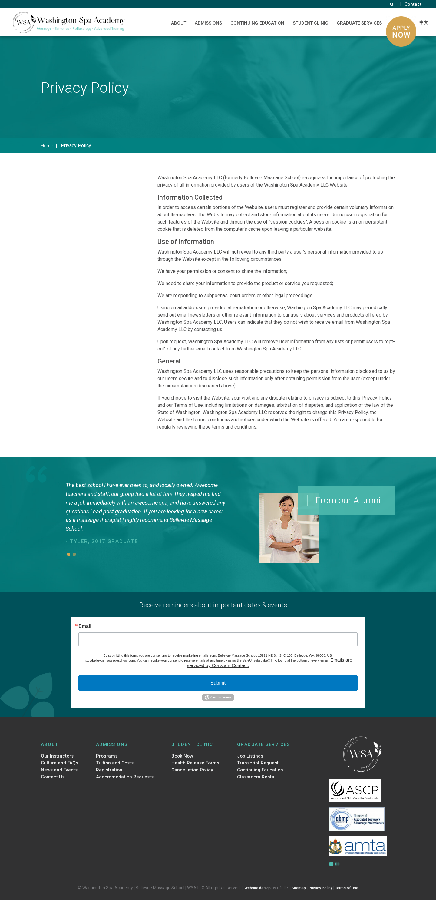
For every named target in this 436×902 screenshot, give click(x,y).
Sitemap (297, 889)
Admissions (207, 23)
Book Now (182, 758)
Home (48, 145)
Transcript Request (257, 766)
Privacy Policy (322, 889)
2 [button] (74, 554)
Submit (218, 684)
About (177, 23)
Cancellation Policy (192, 773)
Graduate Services (358, 23)
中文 (423, 22)
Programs (105, 758)
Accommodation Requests (125, 781)
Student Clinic (309, 23)
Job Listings (249, 758)
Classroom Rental (255, 781)
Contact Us (53, 781)
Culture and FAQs (61, 766)
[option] (147, 514)
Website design (252, 889)
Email (84, 626)
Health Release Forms (196, 766)
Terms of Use (352, 889)
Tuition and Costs (114, 766)
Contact (413, 4)
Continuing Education (256, 23)
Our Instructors (58, 758)
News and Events (61, 773)
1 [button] (68, 554)
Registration (108, 773)
